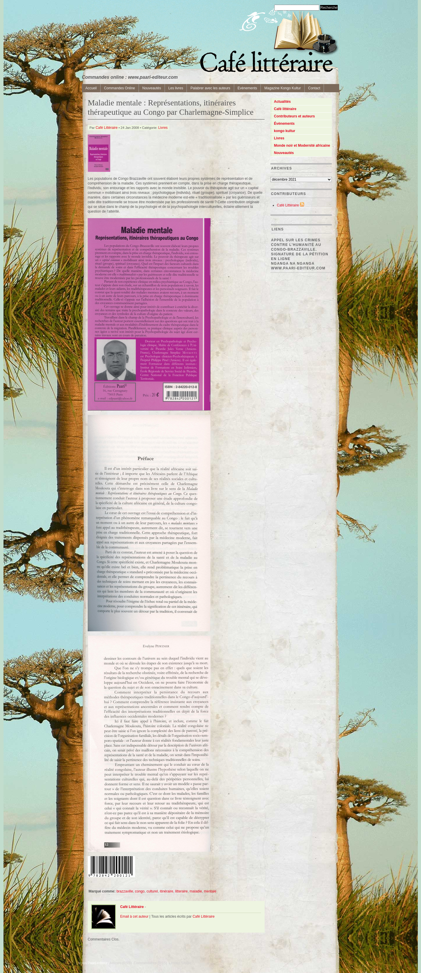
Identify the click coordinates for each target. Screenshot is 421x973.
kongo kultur (284, 131)
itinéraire (166, 891)
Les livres (175, 88)
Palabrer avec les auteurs (210, 88)
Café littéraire (285, 109)
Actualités (282, 102)
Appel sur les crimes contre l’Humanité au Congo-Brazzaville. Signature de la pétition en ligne (299, 249)
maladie (196, 891)
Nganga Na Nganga (293, 263)
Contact (314, 88)
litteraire (181, 891)
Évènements (284, 124)
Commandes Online (119, 88)
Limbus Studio (180, 963)
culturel (152, 891)
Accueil (91, 88)
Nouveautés (151, 88)
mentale (210, 891)
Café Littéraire (107, 128)
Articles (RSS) (121, 963)
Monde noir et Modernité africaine (302, 145)
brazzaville (124, 891)
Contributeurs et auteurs (294, 116)
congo (140, 891)
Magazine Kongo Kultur (282, 88)
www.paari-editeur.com (298, 268)
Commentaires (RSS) (150, 963)
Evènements (247, 88)
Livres (163, 128)
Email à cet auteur (134, 916)
